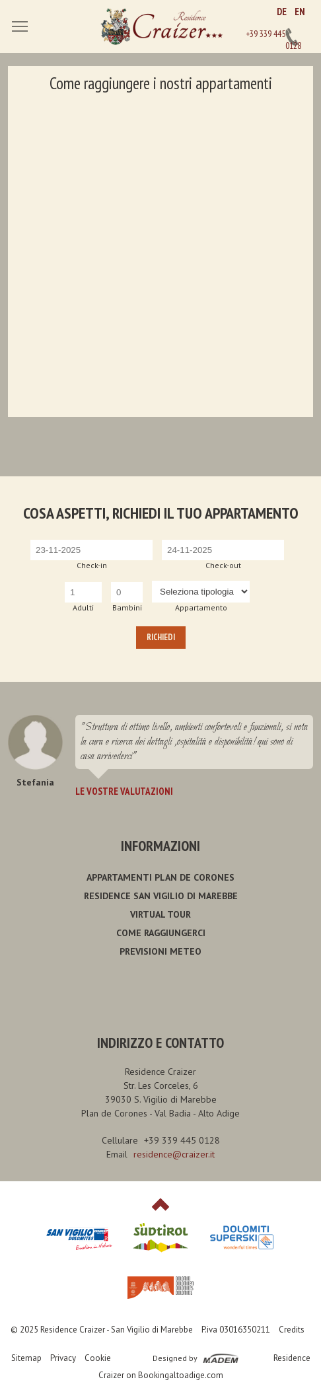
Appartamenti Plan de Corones (160, 877)
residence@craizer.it (174, 1154)
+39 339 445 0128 (292, 37)
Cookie (98, 1358)
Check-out (223, 565)
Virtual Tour (160, 914)
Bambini (127, 607)
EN (300, 11)
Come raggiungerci (160, 933)
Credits (291, 1329)
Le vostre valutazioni (124, 791)
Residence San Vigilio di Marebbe (161, 896)
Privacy (63, 1358)
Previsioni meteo (160, 951)
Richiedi (161, 637)
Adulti (83, 607)
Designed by (175, 1358)
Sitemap (26, 1358)
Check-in (92, 565)
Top (160, 1204)
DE (282, 11)
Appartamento (201, 607)
